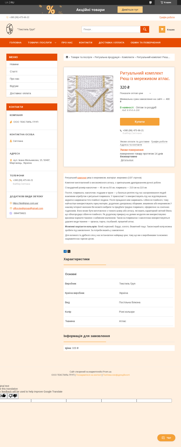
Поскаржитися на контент (88, 375)
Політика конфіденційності (116, 375)
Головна (15, 42)
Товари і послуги (40, 42)
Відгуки (14, 86)
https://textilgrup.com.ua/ (25, 203)
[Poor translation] (13, 396)
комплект (82, 177)
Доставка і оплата (111, 42)
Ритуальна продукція (107, 57)
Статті (13, 71)
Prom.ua (107, 372)
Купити (140, 121)
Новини (14, 64)
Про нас (67, 42)
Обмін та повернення (145, 42)
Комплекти (128, 57)
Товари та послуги (81, 57)
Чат (166, 437)
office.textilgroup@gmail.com (28, 208)
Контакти (85, 42)
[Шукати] (144, 29)
